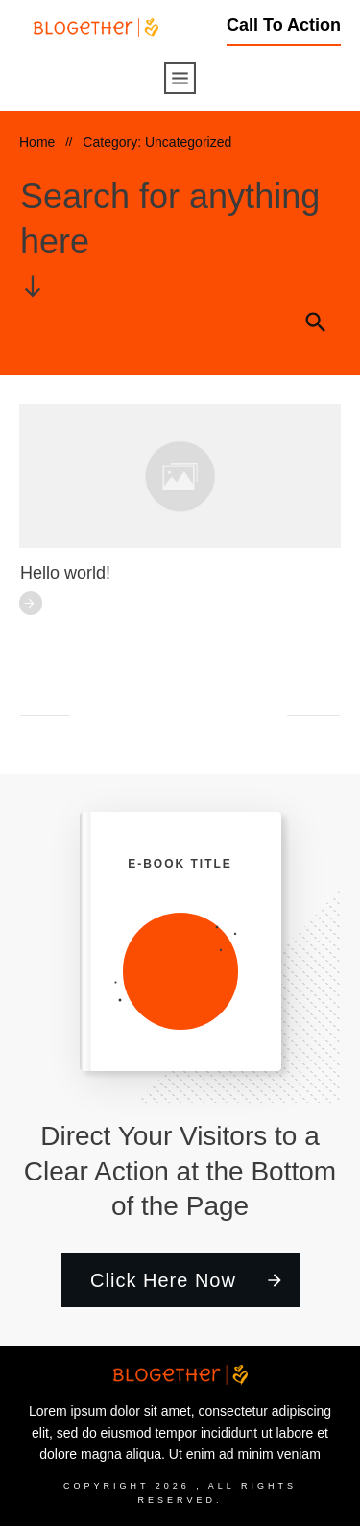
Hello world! (65, 573)
